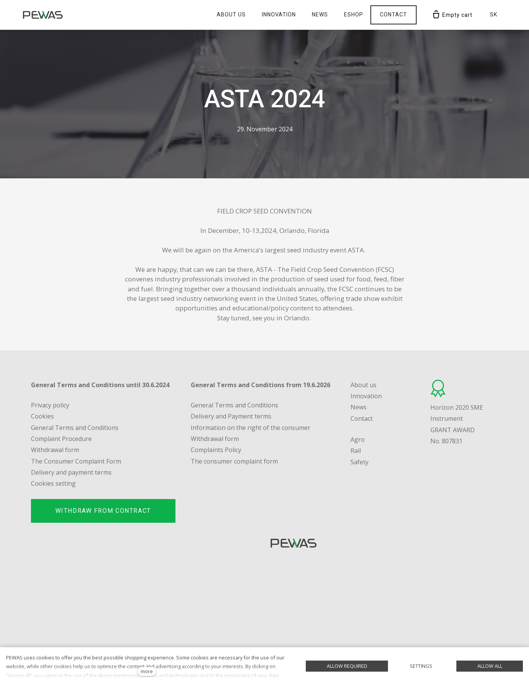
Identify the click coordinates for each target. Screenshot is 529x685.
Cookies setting (53, 483)
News (359, 407)
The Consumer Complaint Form (76, 461)
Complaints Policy (216, 450)
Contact (362, 418)
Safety (359, 462)
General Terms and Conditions (74, 427)
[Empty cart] (452, 14)
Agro (358, 439)
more (147, 671)
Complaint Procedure (61, 439)
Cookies (42, 416)
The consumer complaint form (234, 461)
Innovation (366, 396)
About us (363, 385)
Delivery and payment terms (71, 472)
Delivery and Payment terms (231, 416)
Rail (356, 450)
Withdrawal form (215, 439)
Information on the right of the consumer (250, 427)
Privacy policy (50, 405)
